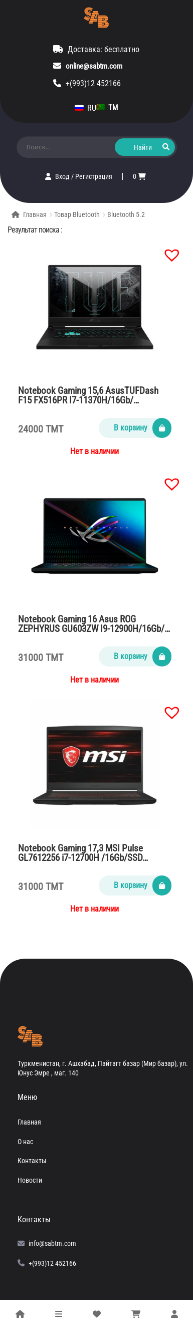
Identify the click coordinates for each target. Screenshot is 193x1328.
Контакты (32, 1161)
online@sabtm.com (94, 66)
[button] (166, 250)
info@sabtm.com (52, 1243)
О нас (25, 1142)
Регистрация (93, 176)
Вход (63, 176)
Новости (30, 1180)
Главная (35, 214)
